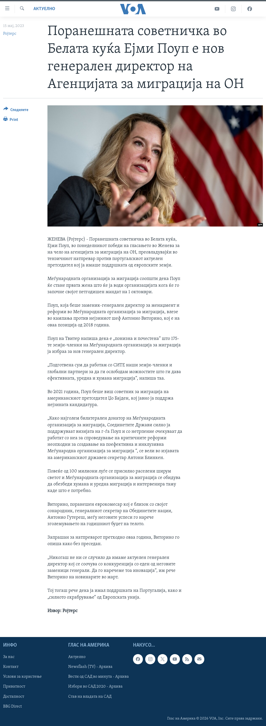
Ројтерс (9, 34)
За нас (9, 657)
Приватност (14, 686)
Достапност (13, 697)
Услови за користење (22, 677)
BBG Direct (12, 706)
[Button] (15, 110)
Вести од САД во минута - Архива (98, 677)
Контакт (10, 667)
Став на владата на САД (89, 697)
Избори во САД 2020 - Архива (95, 686)
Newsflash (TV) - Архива (90, 667)
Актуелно (44, 8)
